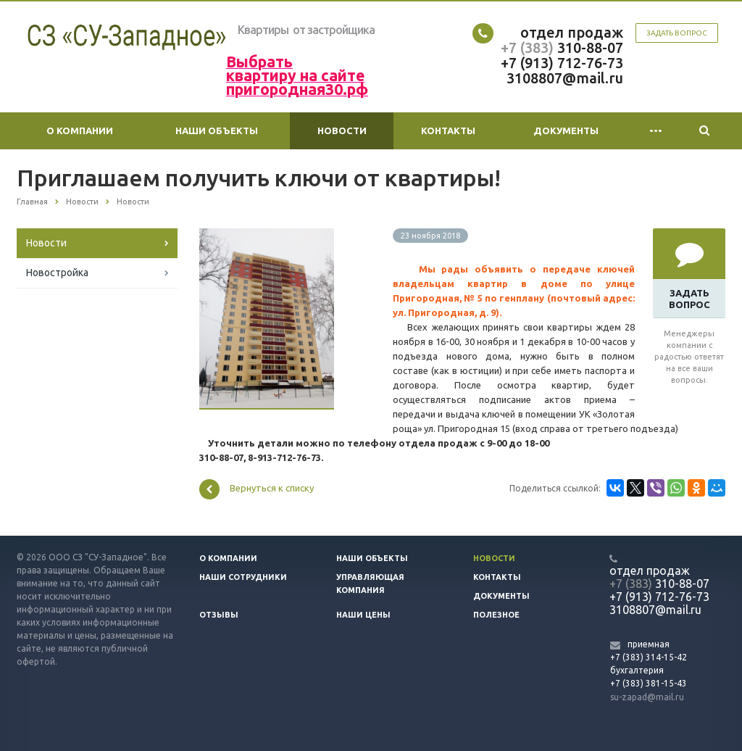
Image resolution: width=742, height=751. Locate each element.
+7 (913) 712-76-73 (562, 62)
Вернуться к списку (256, 489)
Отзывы (218, 614)
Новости (342, 130)
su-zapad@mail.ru (647, 697)
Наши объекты (216, 130)
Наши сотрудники (243, 577)
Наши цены (363, 614)
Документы (566, 130)
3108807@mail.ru (565, 78)
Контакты (448, 130)
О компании (79, 130)
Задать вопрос (676, 33)
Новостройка (57, 272)
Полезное (496, 614)
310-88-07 (588, 47)
